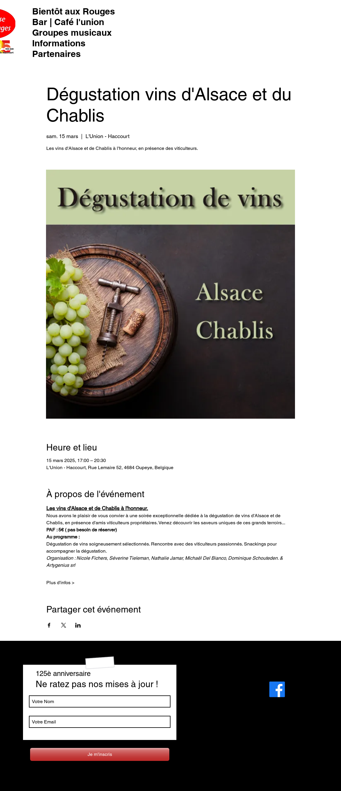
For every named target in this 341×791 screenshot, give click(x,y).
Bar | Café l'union (68, 22)
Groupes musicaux (72, 32)
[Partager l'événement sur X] (63, 625)
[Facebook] (277, 689)
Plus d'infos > (60, 582)
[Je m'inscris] (99, 754)
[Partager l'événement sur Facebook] (49, 625)
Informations (59, 43)
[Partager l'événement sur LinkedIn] (78, 625)
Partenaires (56, 53)
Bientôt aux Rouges (73, 11)
